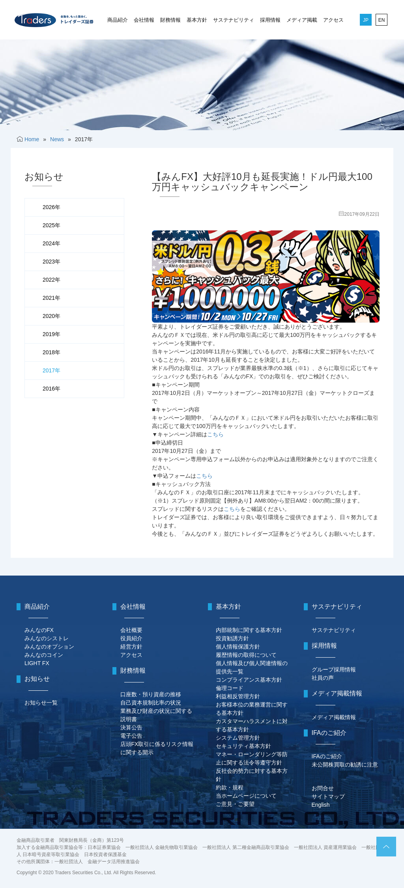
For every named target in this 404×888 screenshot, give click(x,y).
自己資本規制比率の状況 (150, 702)
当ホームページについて (246, 796)
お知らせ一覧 (41, 702)
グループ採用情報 (334, 669)
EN (381, 20)
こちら (215, 434)
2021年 (51, 298)
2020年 (51, 316)
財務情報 (170, 20)
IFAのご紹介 (327, 756)
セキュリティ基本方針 (243, 746)
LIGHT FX (36, 663)
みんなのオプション (49, 646)
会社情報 (144, 20)
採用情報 (270, 20)
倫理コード (229, 688)
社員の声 (323, 678)
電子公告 (131, 736)
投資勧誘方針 (232, 638)
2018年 (51, 352)
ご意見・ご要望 (235, 804)
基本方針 (197, 20)
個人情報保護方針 (238, 646)
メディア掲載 (301, 20)
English (321, 805)
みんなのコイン (43, 655)
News (57, 139)
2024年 (51, 243)
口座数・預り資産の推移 (150, 694)
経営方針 (131, 646)
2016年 (51, 388)
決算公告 (131, 727)
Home (31, 139)
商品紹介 (117, 20)
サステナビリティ (233, 20)
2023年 (51, 261)
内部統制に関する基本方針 (249, 630)
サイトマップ (328, 796)
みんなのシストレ (46, 638)
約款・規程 (229, 787)
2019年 (51, 334)
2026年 (51, 207)
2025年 (51, 225)
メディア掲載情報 (334, 717)
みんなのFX (39, 630)
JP (365, 20)
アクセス (333, 20)
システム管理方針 (238, 738)
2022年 (51, 280)
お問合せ (323, 788)
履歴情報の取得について (246, 655)
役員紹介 (131, 638)
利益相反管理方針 (238, 696)
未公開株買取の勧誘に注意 (345, 764)
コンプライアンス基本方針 (249, 680)
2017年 (51, 370)
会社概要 (131, 630)
